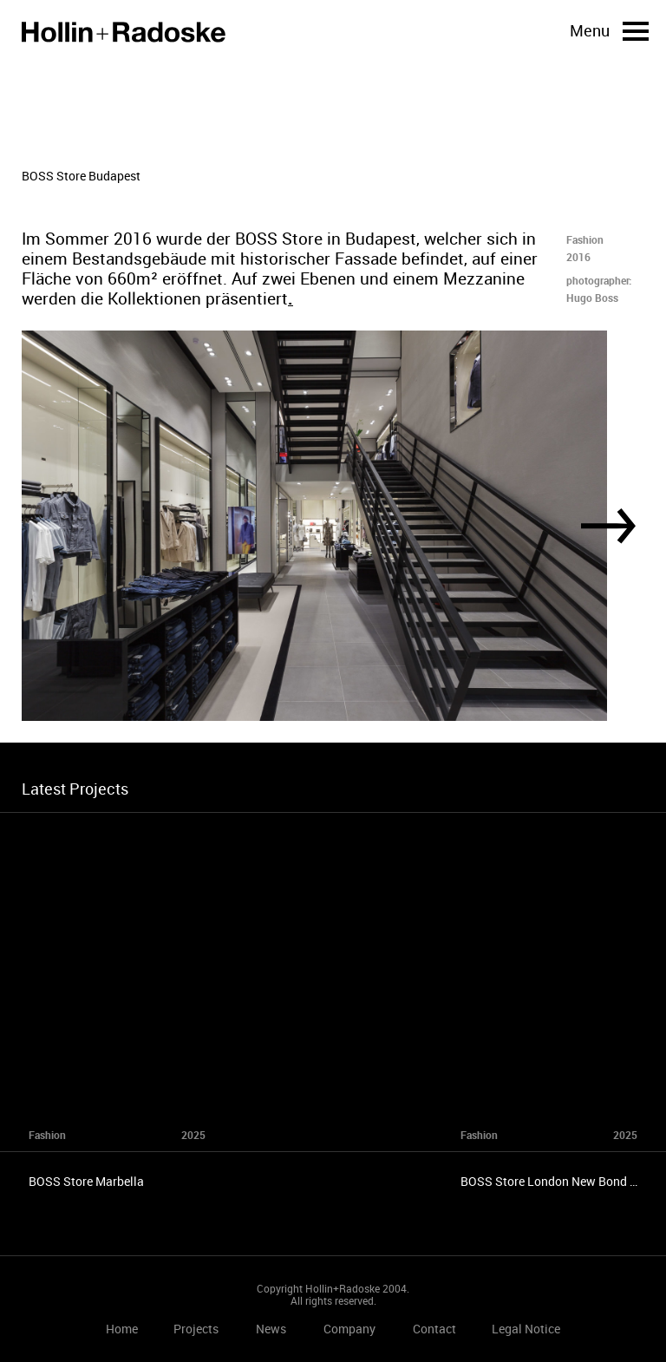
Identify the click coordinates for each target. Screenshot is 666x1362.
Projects (196, 1328)
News (271, 1328)
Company (349, 1328)
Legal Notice (526, 1328)
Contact (434, 1328)
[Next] (608, 526)
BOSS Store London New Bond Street (561, 1181)
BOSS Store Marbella (86, 1181)
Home (123, 32)
